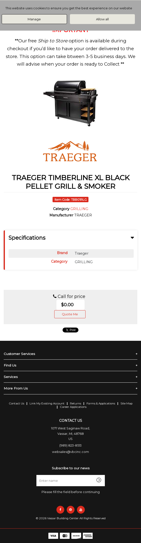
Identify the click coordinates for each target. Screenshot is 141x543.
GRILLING (79, 209)
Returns (75, 403)
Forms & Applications (101, 403)
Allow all (102, 19)
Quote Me (70, 314)
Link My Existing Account (47, 403)
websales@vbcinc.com (70, 452)
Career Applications (73, 407)
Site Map (126, 403)
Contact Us (16, 403)
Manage (34, 19)
